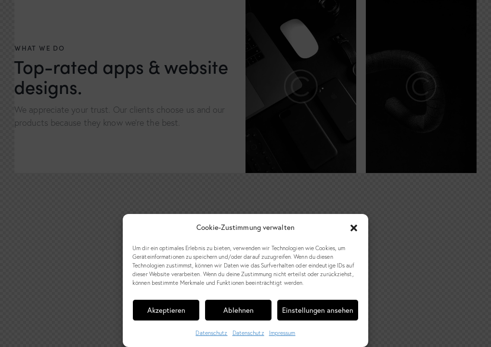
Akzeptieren (166, 310)
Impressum (282, 332)
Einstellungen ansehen (317, 310)
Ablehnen (238, 310)
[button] (354, 228)
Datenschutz (211, 332)
